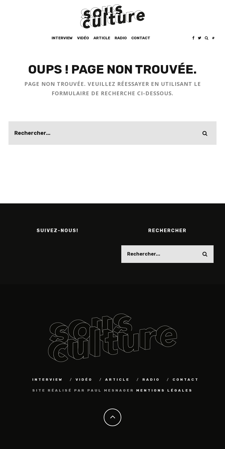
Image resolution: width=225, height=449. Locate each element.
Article (101, 38)
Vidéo (83, 38)
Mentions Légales (164, 390)
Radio (121, 38)
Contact (140, 38)
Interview (62, 38)
